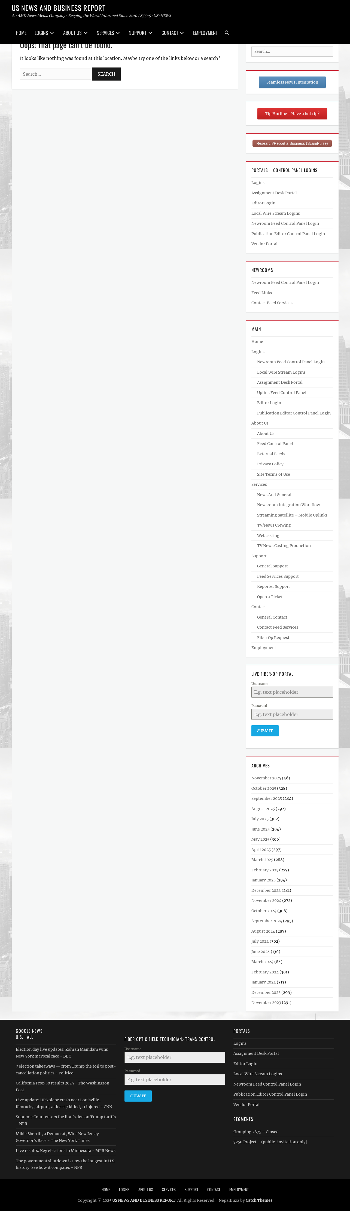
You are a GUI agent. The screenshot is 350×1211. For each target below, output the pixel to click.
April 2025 (261, 848)
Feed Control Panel (275, 443)
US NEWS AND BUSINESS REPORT (59, 7)
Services (105, 32)
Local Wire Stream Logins (275, 213)
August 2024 (263, 930)
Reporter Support (273, 586)
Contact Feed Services (272, 302)
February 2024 (265, 971)
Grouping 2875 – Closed (256, 1130)
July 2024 (260, 940)
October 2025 (263, 787)
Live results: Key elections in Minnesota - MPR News (65, 1149)
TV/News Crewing (274, 525)
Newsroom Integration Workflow (288, 504)
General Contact (272, 617)
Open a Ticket (270, 596)
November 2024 (266, 899)
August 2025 (263, 807)
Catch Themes (259, 1199)
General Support (272, 566)
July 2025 (260, 817)
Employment (205, 32)
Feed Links (261, 292)
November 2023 (266, 1001)
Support (137, 32)
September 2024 (266, 919)
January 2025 (263, 879)
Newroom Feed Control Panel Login (285, 223)
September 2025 (266, 797)
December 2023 (266, 991)
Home (21, 32)
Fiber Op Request (273, 637)
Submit (265, 730)
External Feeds (271, 453)
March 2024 (262, 960)
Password (259, 706)
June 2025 (260, 828)
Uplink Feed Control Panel (281, 392)
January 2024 (263, 981)
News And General (274, 494)
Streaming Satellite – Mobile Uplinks (292, 515)
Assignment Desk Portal (274, 192)
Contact (170, 32)
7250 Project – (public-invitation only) (270, 1140)
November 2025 (266, 776)
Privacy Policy (270, 464)
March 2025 (262, 858)
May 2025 (260, 838)
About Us (72, 32)
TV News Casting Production (284, 545)
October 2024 (263, 909)
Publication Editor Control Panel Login (288, 233)
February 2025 (264, 868)
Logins (41, 32)
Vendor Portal (264, 243)
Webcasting (268, 535)
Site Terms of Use (273, 474)
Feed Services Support (278, 576)
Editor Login (263, 203)
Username (259, 684)
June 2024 (260, 950)
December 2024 (266, 889)
